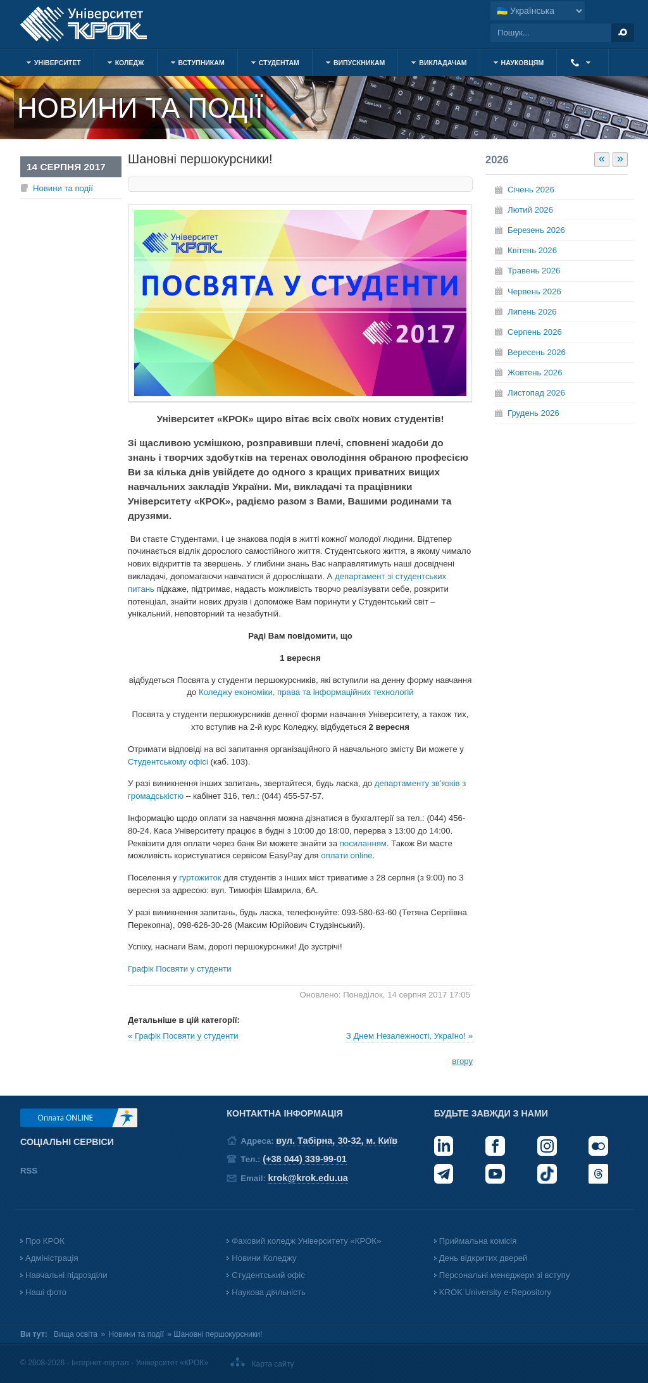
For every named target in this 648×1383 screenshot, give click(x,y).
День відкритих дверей (483, 1258)
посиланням (363, 843)
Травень (534, 270)
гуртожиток (200, 877)
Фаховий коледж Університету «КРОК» (306, 1241)
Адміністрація (51, 1258)
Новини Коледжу (264, 1258)
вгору (462, 1061)
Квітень (532, 250)
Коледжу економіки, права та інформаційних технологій (306, 692)
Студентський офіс (268, 1275)
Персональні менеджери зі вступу (504, 1275)
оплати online (346, 855)
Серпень (535, 332)
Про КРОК (45, 1241)
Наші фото (45, 1292)
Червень (534, 291)
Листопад (536, 392)
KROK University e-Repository (495, 1292)
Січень (531, 189)
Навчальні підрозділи (66, 1275)
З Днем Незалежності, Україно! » (409, 1036)
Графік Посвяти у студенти (180, 968)
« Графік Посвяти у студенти (183, 1036)
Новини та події (63, 188)
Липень (532, 311)
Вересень (537, 352)
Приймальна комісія (478, 1241)
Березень (536, 230)
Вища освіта (75, 1334)
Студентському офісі (168, 762)
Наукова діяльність (268, 1292)
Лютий (530, 210)
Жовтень (535, 372)
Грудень (533, 413)
